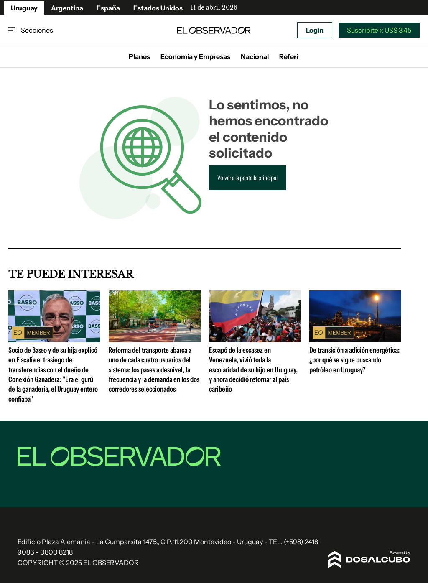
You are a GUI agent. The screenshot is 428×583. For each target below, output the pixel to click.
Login (315, 30)
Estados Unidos (158, 8)
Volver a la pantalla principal (247, 177)
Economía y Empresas (195, 56)
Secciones (12, 30)
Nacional (255, 56)
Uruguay (24, 8)
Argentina (67, 8)
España (108, 8)
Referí (288, 56)
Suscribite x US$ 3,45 (379, 30)
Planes (139, 56)
